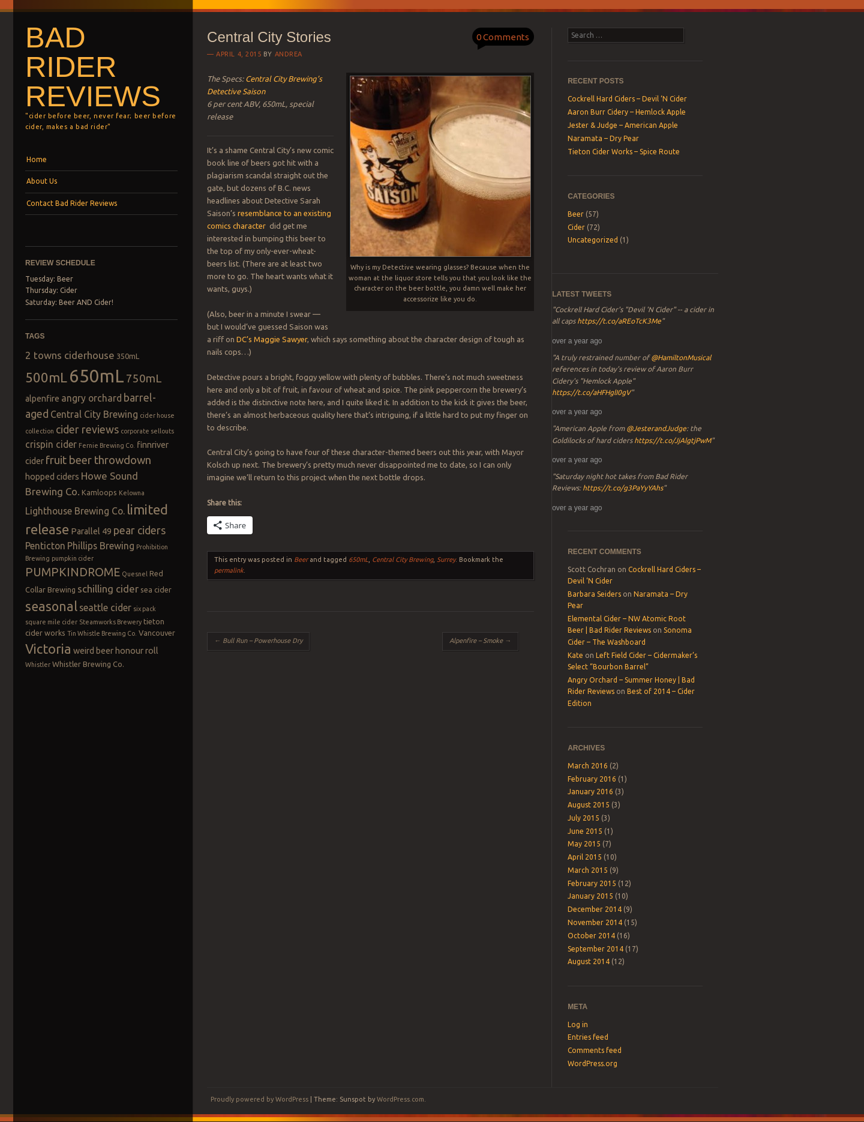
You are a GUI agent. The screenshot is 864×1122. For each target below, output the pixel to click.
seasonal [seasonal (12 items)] (51, 606)
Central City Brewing (402, 559)
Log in (578, 1024)
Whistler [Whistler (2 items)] (37, 664)
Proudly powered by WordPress (259, 1099)
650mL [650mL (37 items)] (96, 376)
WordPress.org (592, 1063)
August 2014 (589, 961)
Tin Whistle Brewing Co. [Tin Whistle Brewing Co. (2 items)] (102, 633)
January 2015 (590, 896)
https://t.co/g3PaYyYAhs (623, 488)
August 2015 (589, 805)
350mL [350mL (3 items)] (127, 356)
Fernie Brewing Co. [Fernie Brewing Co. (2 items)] (107, 445)
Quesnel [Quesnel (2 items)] (135, 574)
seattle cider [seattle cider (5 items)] (105, 607)
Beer (301, 559)
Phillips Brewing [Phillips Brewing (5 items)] (100, 545)
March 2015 (588, 870)
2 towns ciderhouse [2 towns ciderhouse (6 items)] (70, 355)
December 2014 (595, 909)
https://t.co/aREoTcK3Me (619, 321)
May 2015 (584, 844)
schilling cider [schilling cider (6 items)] (108, 588)
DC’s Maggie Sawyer (271, 339)
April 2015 (585, 857)
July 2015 (583, 818)
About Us (41, 181)
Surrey (446, 559)
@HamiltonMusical (681, 357)
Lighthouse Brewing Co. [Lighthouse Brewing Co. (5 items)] (75, 510)
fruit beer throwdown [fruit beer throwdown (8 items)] (98, 460)
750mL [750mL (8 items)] (144, 378)
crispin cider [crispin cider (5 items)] (51, 444)
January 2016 (590, 791)
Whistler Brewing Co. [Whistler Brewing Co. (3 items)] (88, 664)
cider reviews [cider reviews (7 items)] (87, 429)
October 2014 (591, 936)
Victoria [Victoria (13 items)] (48, 648)
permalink (229, 570)
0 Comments (502, 37)
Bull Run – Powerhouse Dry (258, 640)
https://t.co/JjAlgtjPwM (672, 440)
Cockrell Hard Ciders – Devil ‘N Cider (627, 99)
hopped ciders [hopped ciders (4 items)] (52, 476)
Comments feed (595, 1050)
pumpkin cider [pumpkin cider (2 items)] (73, 558)
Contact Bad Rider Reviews (71, 203)
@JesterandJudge (656, 428)
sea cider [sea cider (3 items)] (156, 589)
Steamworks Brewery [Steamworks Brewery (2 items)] (110, 622)
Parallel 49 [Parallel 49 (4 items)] (91, 531)
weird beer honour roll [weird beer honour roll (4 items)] (115, 651)
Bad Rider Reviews (93, 66)
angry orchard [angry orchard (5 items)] (91, 398)
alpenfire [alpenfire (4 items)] (42, 398)
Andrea (288, 54)
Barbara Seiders (594, 594)
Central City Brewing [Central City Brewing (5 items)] (94, 414)
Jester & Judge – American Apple (623, 125)
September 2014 (595, 949)
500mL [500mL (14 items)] (46, 377)
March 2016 (588, 766)
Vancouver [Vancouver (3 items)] (157, 633)
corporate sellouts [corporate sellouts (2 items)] (147, 431)
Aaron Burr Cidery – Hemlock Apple (627, 112)
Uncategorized (593, 240)
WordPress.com (400, 1099)
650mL (358, 559)
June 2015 (585, 831)
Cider (576, 227)
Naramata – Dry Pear (603, 138)
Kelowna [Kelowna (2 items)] (132, 492)
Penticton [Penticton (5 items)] (45, 545)
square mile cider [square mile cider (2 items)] (51, 622)
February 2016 (592, 779)
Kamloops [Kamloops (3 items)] (99, 492)
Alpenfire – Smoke (480, 640)
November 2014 (595, 922)
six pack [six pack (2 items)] (144, 608)
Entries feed (588, 1037)
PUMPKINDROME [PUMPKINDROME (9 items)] (72, 572)
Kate (575, 655)
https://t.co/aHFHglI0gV (591, 392)
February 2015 (592, 883)
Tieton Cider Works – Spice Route (624, 151)
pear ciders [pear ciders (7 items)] (139, 530)
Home (36, 159)
